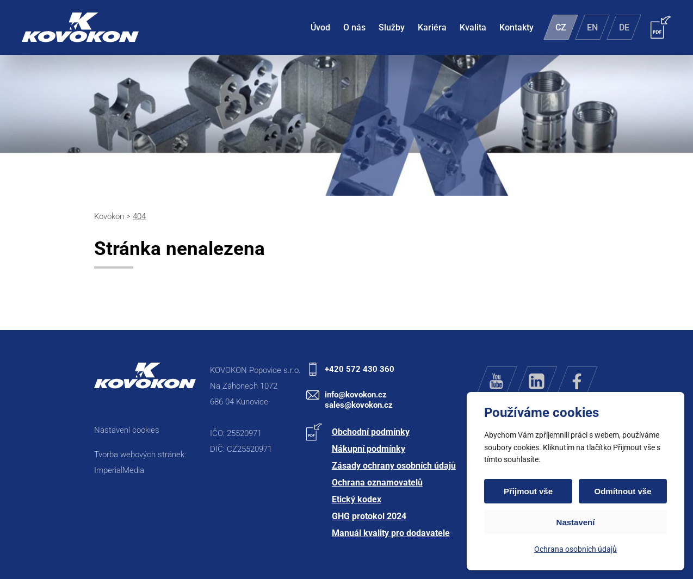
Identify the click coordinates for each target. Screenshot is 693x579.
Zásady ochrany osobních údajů (394, 465)
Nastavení (575, 522)
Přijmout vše (528, 491)
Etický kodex (356, 499)
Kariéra (432, 27)
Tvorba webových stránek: (140, 454)
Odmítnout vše (622, 491)
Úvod (320, 27)
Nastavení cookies (126, 430)
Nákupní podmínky (368, 449)
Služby (392, 27)
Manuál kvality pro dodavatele (391, 533)
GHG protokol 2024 (369, 516)
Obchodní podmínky (371, 432)
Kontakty (516, 27)
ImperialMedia (119, 470)
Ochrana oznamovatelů (377, 482)
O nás (354, 27)
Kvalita (473, 27)
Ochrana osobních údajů (575, 549)
